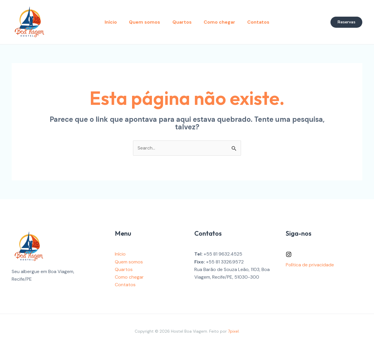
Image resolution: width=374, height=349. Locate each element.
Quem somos (142, 22)
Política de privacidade (310, 265)
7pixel (233, 331)
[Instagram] (289, 255)
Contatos (262, 22)
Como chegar (221, 22)
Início (107, 22)
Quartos (182, 22)
